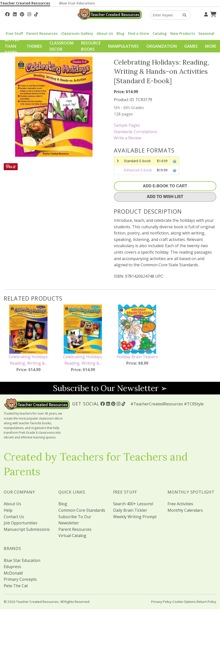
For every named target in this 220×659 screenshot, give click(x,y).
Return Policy (206, 601)
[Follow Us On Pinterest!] (22, 13)
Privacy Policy (161, 601)
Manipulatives (123, 46)
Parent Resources (41, 33)
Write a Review (127, 138)
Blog (120, 33)
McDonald (13, 573)
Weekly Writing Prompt (135, 516)
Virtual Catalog (72, 535)
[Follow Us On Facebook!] (7, 13)
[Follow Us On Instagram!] (29, 13)
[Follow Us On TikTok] (36, 13)
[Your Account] (205, 13)
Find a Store (138, 33)
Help (8, 510)
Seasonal (206, 33)
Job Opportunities (20, 523)
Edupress (12, 566)
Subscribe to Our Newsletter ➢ (110, 388)
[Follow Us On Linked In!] (15, 13)
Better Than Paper (12, 46)
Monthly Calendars (185, 510)
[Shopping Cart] (212, 13)
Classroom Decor (61, 46)
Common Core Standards (81, 510)
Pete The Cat (16, 585)
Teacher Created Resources (25, 3)
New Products (182, 33)
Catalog (160, 33)
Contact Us (14, 516)
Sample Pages (127, 125)
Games (191, 46)
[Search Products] (183, 15)
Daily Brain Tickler (130, 510)
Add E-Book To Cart (165, 186)
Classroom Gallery (77, 33)
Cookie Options (184, 601)
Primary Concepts (20, 579)
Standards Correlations (135, 131)
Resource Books (91, 46)
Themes (34, 46)
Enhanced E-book (138, 170)
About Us (105, 33)
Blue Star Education (77, 3)
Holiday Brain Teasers (137, 356)
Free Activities (180, 503)
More (210, 46)
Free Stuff (14, 33)
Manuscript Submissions (27, 529)
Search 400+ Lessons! (133, 503)
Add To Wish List (165, 196)
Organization (161, 46)
